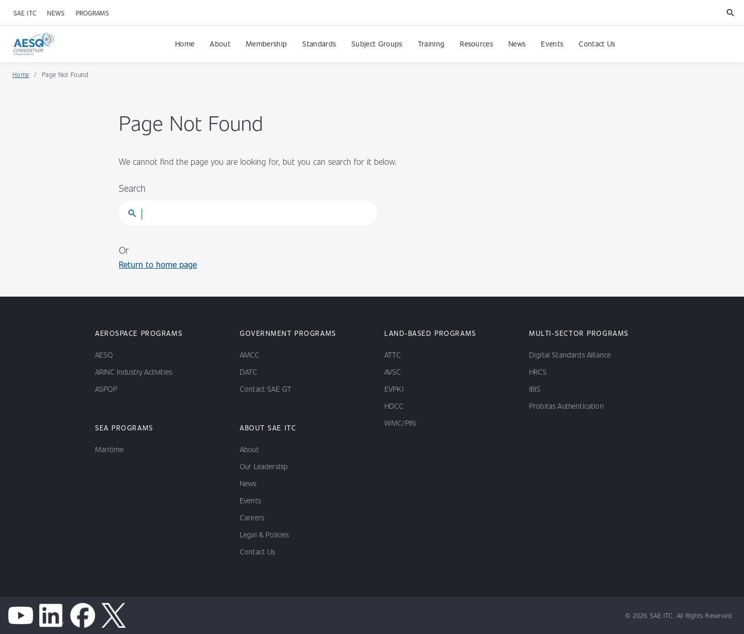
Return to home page (158, 264)
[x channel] (113, 615)
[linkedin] (51, 615)
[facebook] (82, 615)
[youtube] (20, 615)
